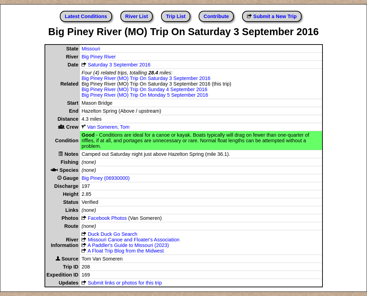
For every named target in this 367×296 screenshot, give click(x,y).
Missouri (90, 48)
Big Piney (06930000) (105, 178)
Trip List (175, 16)
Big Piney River (98, 56)
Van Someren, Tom (108, 127)
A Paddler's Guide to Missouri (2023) (128, 245)
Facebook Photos (107, 218)
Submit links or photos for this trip (125, 283)
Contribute (216, 16)
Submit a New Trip (275, 16)
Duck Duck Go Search (112, 234)
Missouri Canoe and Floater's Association (133, 239)
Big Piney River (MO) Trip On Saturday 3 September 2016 (145, 78)
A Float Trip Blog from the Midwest (126, 251)
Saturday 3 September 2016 (119, 64)
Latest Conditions (86, 16)
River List (136, 16)
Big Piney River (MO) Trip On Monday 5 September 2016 (144, 95)
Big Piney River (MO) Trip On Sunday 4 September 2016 (144, 89)
